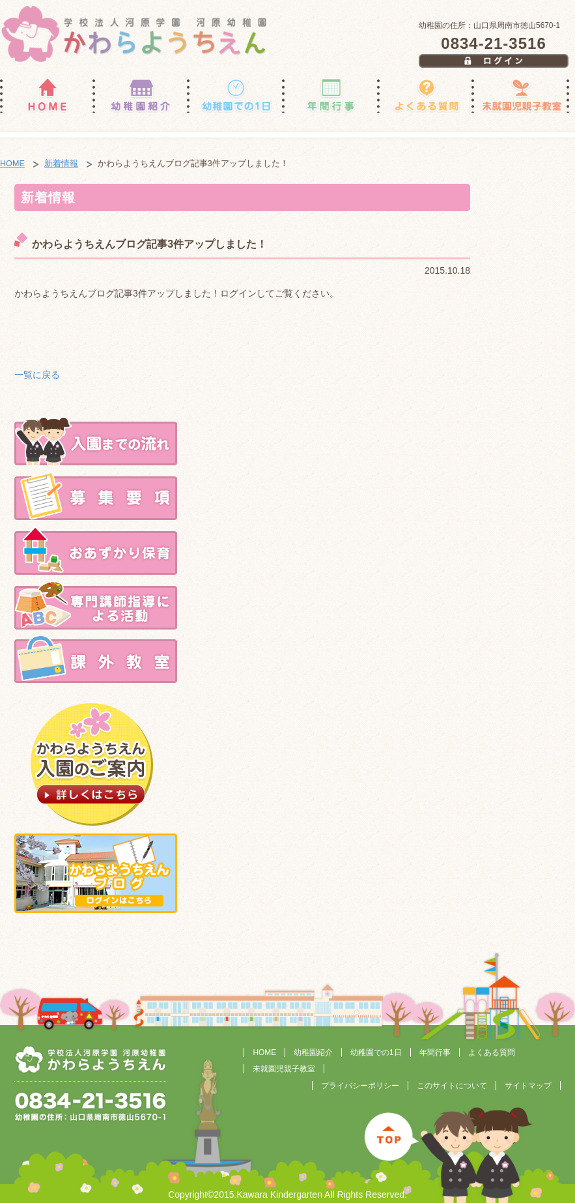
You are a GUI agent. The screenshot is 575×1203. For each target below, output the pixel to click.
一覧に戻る (37, 375)
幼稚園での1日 (376, 1052)
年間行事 (435, 1052)
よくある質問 (491, 1052)
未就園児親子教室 (284, 1068)
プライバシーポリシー (360, 1085)
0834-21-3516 (493, 43)
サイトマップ (528, 1085)
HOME (12, 163)
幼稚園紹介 (313, 1052)
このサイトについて (452, 1085)
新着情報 (61, 163)
